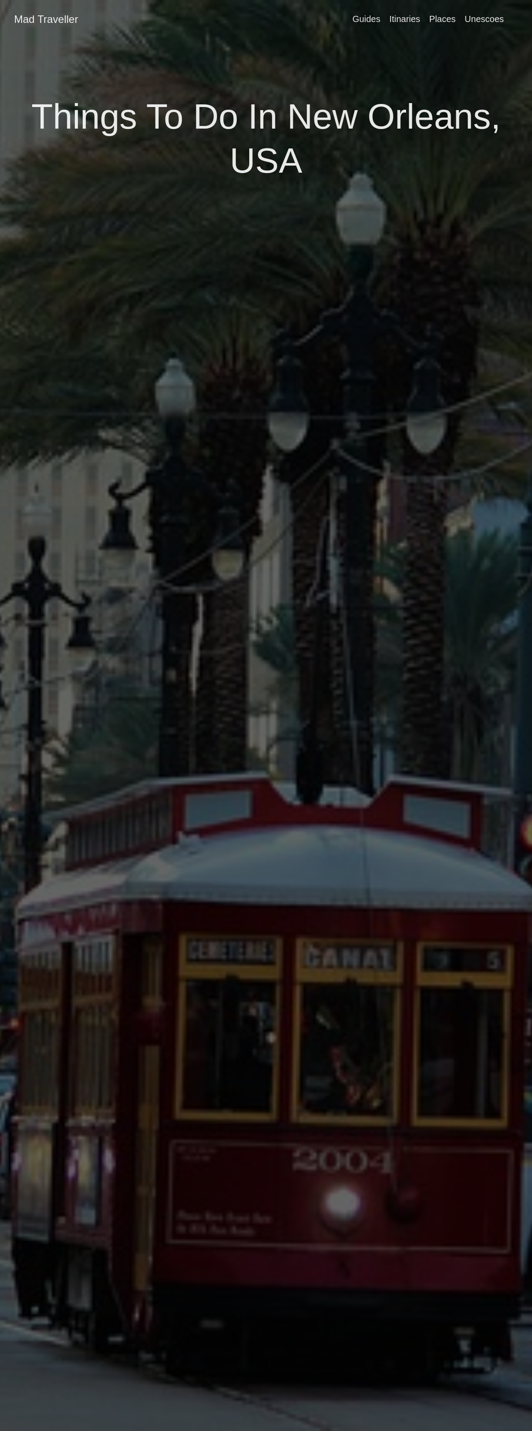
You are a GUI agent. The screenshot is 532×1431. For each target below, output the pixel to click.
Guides (366, 19)
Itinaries (404, 19)
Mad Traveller (46, 19)
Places (442, 19)
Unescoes (484, 19)
